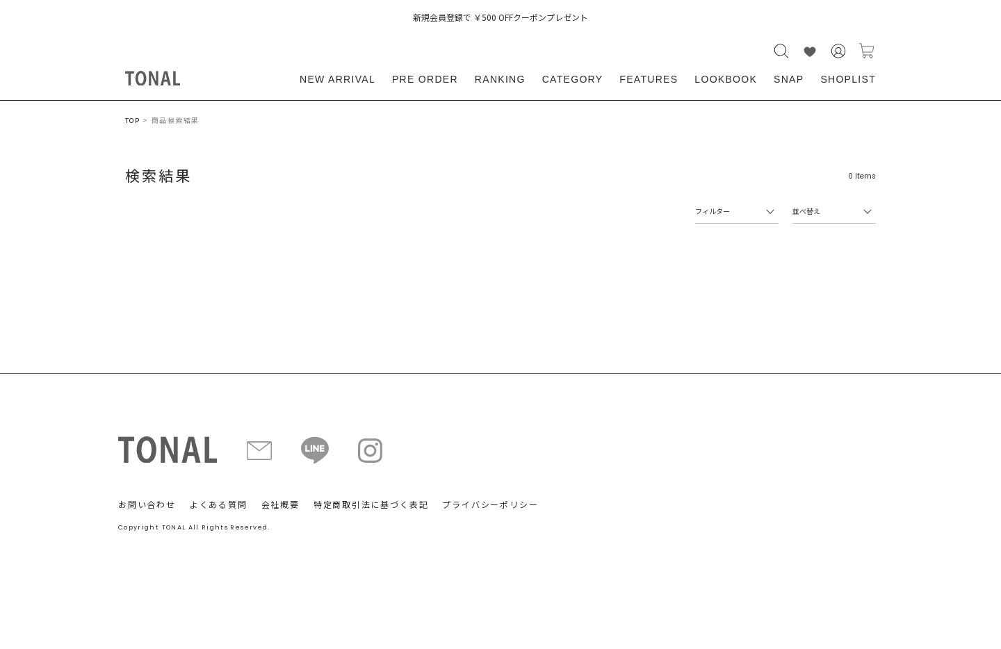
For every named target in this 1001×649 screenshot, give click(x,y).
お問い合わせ (147, 504)
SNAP (789, 79)
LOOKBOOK (725, 79)
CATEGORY (572, 79)
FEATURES (648, 79)
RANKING (500, 79)
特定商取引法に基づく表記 (371, 504)
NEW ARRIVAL (337, 79)
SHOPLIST (848, 79)
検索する (781, 51)
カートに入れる (867, 51)
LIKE (810, 51)
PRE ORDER (425, 79)
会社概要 (280, 504)
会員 (838, 51)
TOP (132, 120)
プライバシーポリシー (490, 504)
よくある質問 (218, 504)
